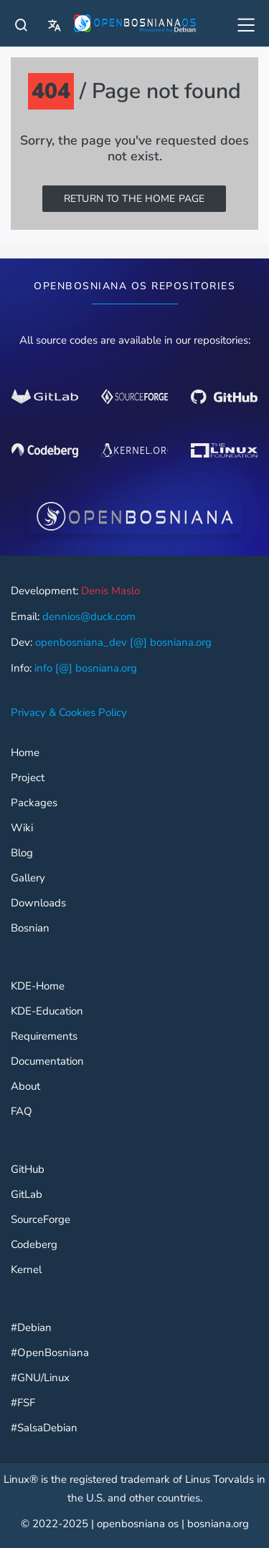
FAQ (21, 1111)
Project (27, 778)
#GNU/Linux (40, 1378)
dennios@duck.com (89, 616)
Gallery (28, 878)
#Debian (31, 1327)
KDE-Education (47, 1011)
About (25, 1086)
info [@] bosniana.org (85, 668)
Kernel (26, 1269)
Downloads (38, 903)
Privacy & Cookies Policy (69, 712)
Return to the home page (134, 198)
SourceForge (40, 1219)
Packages (34, 803)
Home (25, 753)
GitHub (27, 1169)
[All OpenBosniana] (247, 27)
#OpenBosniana (50, 1353)
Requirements (44, 1036)
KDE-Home (38, 986)
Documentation (47, 1061)
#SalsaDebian (44, 1428)
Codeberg (34, 1244)
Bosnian (30, 928)
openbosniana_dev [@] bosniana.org (123, 642)
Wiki (22, 828)
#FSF (23, 1403)
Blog (22, 853)
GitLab (26, 1194)
